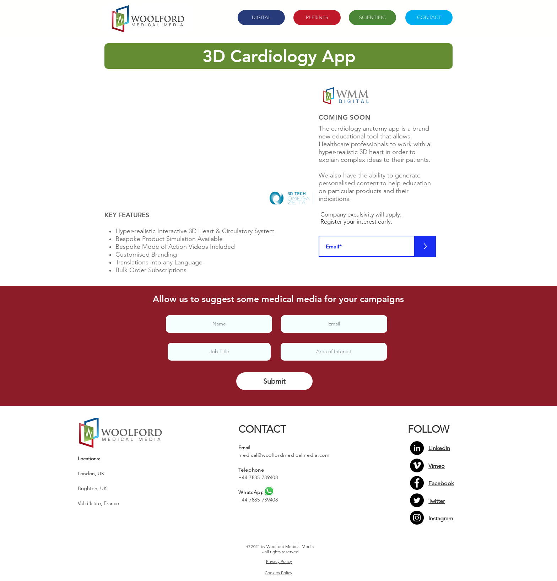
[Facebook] (417, 483)
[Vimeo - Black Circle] (417, 465)
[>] (425, 246)
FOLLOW (428, 429)
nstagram (441, 518)
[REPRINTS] (317, 17)
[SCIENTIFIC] (372, 17)
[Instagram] (417, 518)
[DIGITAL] (261, 17)
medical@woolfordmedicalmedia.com (283, 455)
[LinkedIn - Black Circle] (417, 448)
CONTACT (262, 429)
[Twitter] (417, 500)
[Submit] (274, 381)
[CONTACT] (429, 17)
